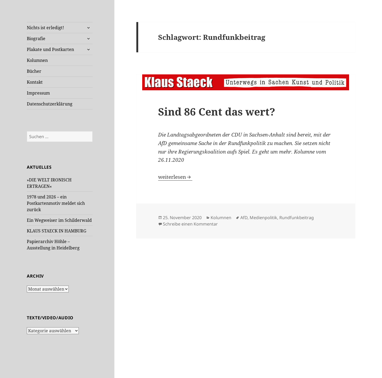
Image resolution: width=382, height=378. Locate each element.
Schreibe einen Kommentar (190, 224)
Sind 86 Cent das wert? (216, 111)
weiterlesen (175, 176)
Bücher (34, 71)
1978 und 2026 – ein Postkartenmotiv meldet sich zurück (56, 203)
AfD (244, 217)
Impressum (38, 93)
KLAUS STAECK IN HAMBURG (56, 231)
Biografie (36, 38)
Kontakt (35, 82)
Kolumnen (37, 60)
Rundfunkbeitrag (296, 217)
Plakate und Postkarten (50, 49)
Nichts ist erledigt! (45, 28)
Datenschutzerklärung (49, 104)
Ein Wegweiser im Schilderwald (59, 220)
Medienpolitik (263, 217)
